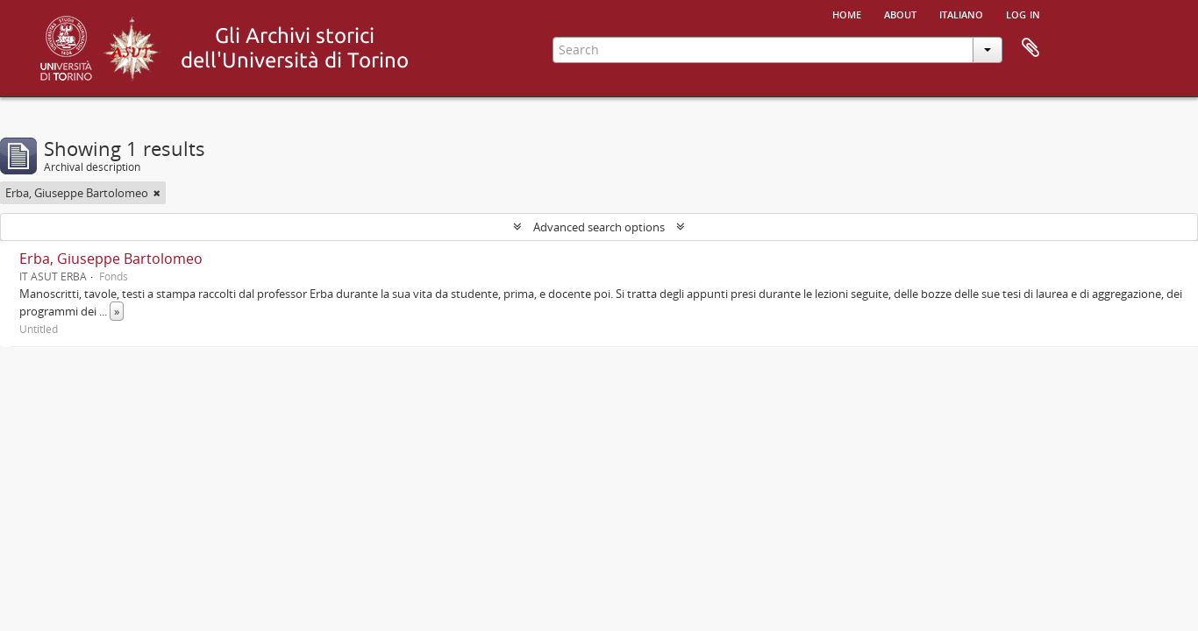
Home (846, 13)
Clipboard (1030, 48)
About (900, 13)
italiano (961, 13)
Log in (1023, 13)
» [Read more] (116, 311)
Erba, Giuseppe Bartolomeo (111, 258)
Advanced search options (599, 227)
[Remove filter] (156, 193)
